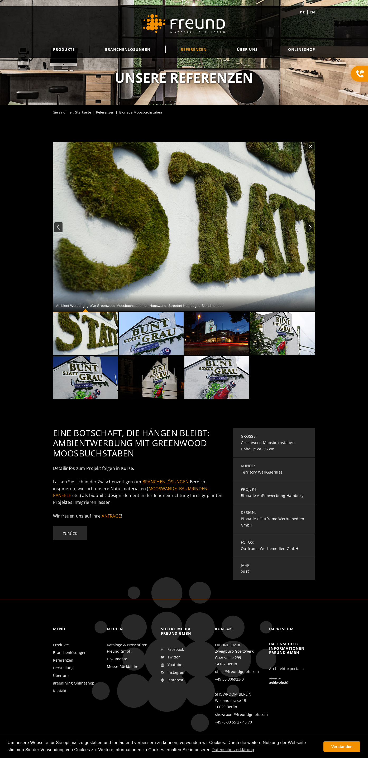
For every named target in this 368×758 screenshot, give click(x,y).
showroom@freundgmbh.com (241, 714)
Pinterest (172, 680)
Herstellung (63, 667)
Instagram (173, 672)
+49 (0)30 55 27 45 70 (233, 722)
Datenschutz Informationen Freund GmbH (286, 648)
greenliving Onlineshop (73, 683)
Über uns (61, 675)
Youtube (171, 665)
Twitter (170, 657)
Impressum (281, 628)
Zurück (70, 533)
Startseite (83, 112)
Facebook (172, 649)
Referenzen (105, 112)
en (312, 12)
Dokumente (117, 658)
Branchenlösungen (165, 482)
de (302, 12)
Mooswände (163, 488)
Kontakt (59, 690)
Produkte (61, 644)
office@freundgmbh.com (237, 671)
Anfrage (111, 516)
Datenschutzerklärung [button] (233, 749)
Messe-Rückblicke (122, 666)
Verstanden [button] (341, 747)
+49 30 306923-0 (229, 679)
